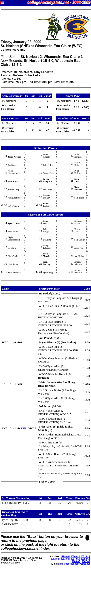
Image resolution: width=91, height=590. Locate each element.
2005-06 (85, 559)
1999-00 (65, 556)
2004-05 (75, 559)
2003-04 (65, 559)
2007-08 (86, 561)
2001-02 (85, 556)
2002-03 (55, 559)
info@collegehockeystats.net (74, 564)
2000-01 (75, 556)
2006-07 (76, 561)
